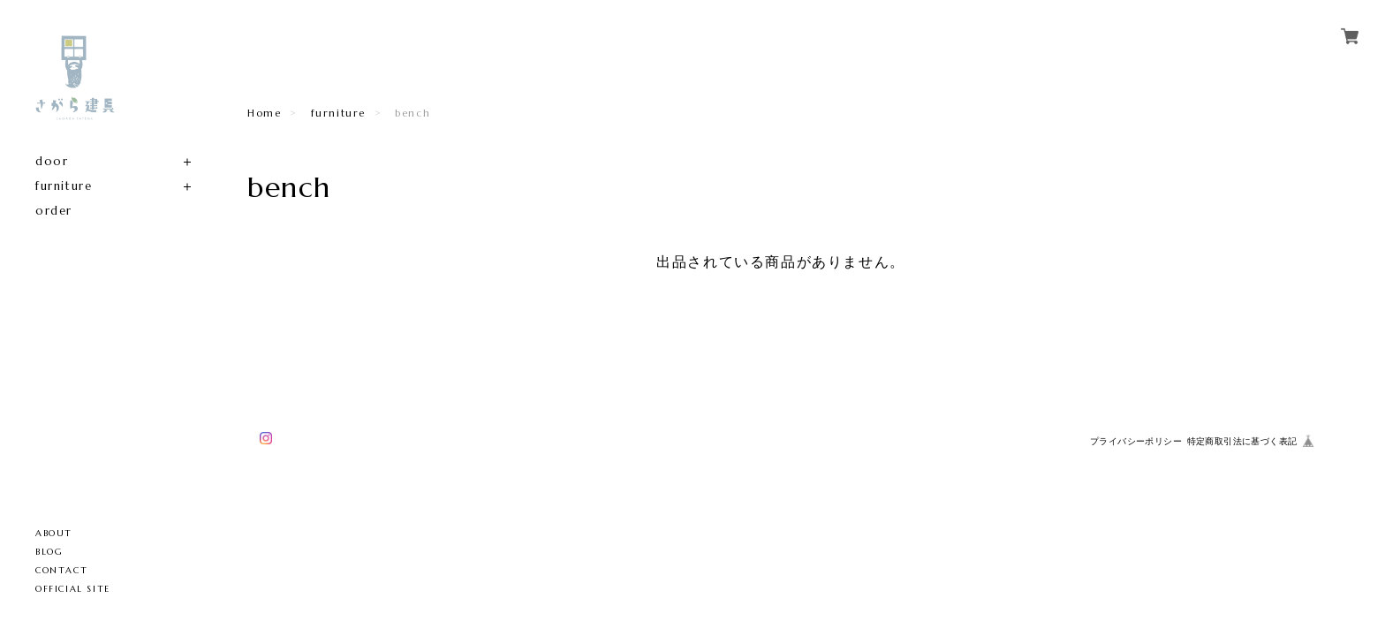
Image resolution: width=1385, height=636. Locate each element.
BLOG (49, 551)
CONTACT (61, 570)
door (51, 161)
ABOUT (53, 533)
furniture (63, 186)
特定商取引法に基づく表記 (1242, 441)
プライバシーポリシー (1136, 441)
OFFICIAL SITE (72, 588)
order (53, 210)
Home (264, 113)
